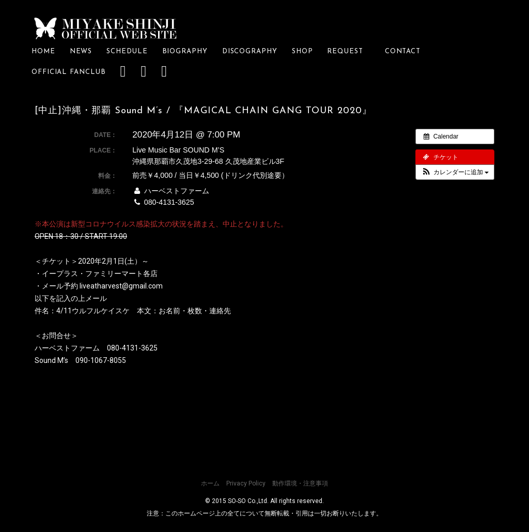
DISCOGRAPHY (249, 51)
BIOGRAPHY (185, 51)
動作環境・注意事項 (300, 483)
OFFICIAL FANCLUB (69, 72)
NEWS (81, 51)
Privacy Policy (246, 483)
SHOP (302, 51)
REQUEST (348, 51)
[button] (455, 172)
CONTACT (403, 51)
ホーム (210, 483)
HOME (43, 51)
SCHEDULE (126, 51)
